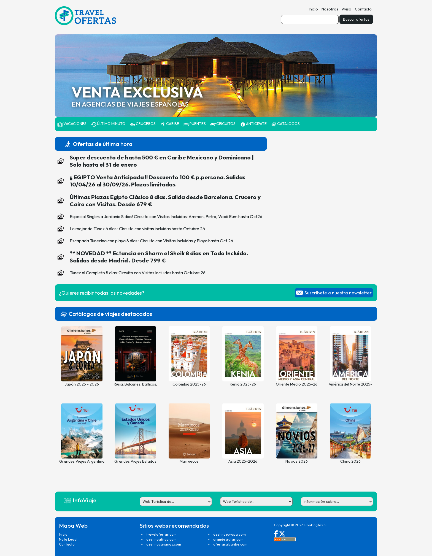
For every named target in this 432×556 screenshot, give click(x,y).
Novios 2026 (296, 461)
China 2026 (350, 461)
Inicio (313, 9)
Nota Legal (68, 539)
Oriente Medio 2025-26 (296, 384)
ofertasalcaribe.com (230, 544)
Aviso (346, 9)
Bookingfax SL (316, 525)
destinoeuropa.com (229, 534)
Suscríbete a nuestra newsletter (338, 292)
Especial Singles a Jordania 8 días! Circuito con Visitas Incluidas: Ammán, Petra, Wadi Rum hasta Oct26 (166, 216)
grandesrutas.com (228, 539)
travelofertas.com (161, 534)
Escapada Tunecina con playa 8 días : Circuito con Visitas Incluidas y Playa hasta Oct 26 (151, 240)
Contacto (363, 9)
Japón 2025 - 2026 (82, 384)
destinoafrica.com (161, 539)
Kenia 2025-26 (243, 384)
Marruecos (189, 461)
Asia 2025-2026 (242, 461)
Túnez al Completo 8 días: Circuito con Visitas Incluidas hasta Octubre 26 (138, 272)
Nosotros (330, 9)
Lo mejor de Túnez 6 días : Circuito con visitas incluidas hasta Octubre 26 (137, 228)
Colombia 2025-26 (189, 384)
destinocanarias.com (163, 544)
